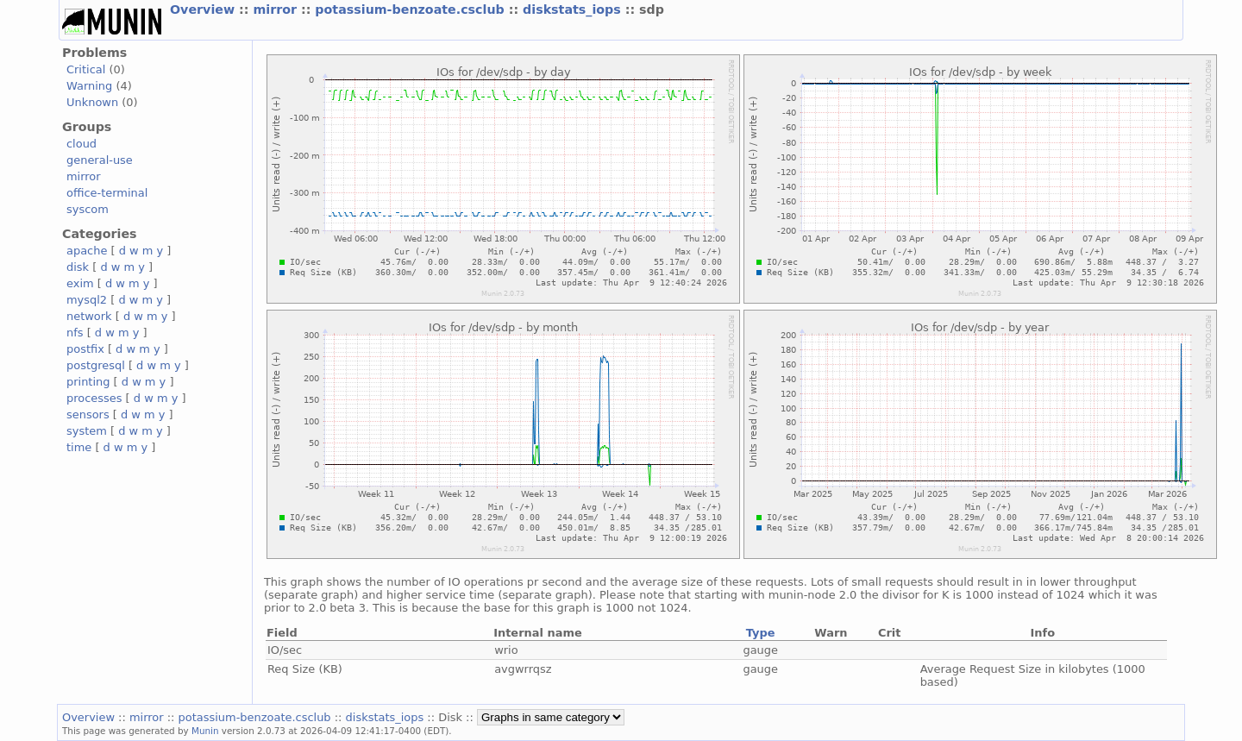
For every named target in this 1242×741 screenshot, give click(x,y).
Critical (85, 69)
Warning (89, 85)
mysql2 (86, 299)
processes (94, 398)
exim (80, 283)
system (86, 430)
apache (86, 250)
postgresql (95, 365)
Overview (204, 9)
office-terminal (106, 192)
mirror (277, 9)
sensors (88, 414)
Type (760, 632)
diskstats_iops (574, 9)
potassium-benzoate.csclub (411, 9)
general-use (99, 160)
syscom (87, 209)
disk (77, 267)
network (89, 316)
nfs (75, 332)
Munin (205, 730)
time (78, 447)
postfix (85, 348)
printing (88, 381)
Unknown (92, 102)
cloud (81, 143)
